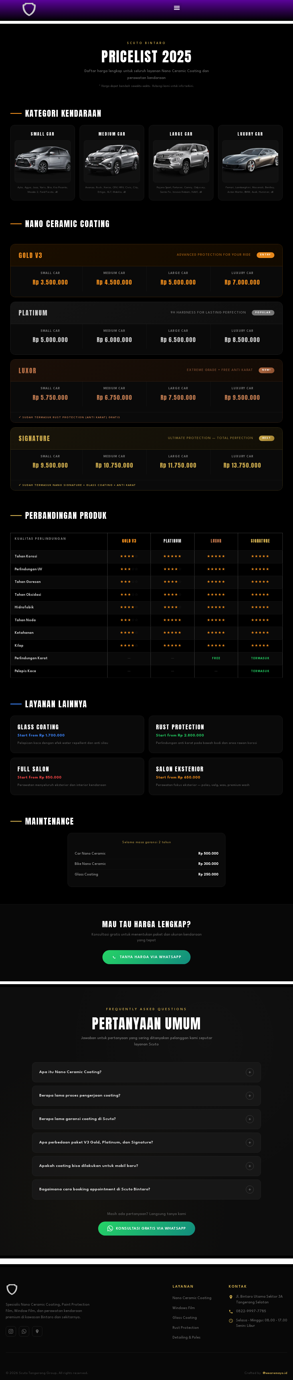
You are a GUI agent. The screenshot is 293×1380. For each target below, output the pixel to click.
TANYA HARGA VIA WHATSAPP (146, 957)
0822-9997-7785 (251, 1311)
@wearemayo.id (275, 1373)
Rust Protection (186, 1328)
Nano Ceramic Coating (192, 1298)
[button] (177, 7)
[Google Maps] (37, 1331)
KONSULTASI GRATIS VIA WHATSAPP (146, 1228)
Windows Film (184, 1308)
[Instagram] (11, 1331)
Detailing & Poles (187, 1337)
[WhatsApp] (24, 1331)
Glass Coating (185, 1318)
